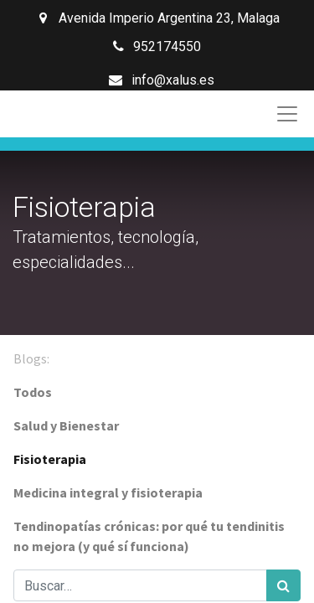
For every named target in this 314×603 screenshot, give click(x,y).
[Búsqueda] (283, 585)
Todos (32, 392)
